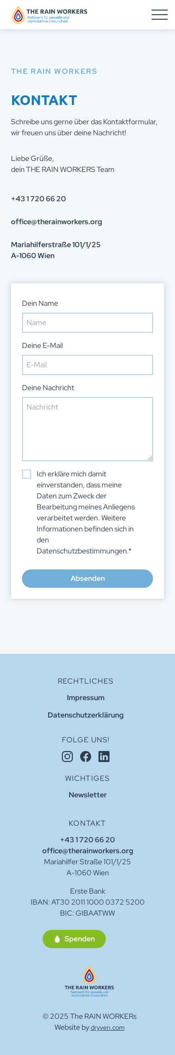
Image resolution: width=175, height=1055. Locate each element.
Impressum (85, 697)
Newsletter (88, 795)
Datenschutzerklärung (86, 715)
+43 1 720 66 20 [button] (38, 199)
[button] (74, 939)
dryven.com (108, 1027)
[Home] (90, 981)
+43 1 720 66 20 (87, 840)
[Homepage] (49, 15)
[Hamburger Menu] (159, 14)
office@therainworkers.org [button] (56, 221)
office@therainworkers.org (87, 851)
